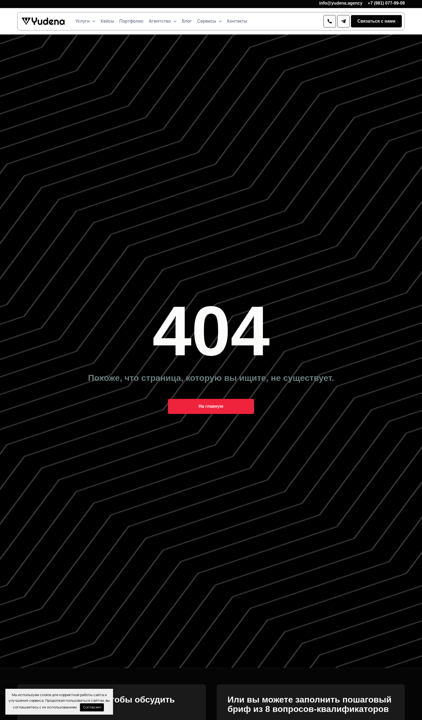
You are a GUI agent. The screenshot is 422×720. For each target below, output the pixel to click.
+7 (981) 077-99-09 (386, 3)
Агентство (163, 21)
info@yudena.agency (341, 3)
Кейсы (107, 21)
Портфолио (131, 21)
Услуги (85, 21)
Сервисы (209, 21)
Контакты (237, 21)
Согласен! (92, 707)
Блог (187, 21)
